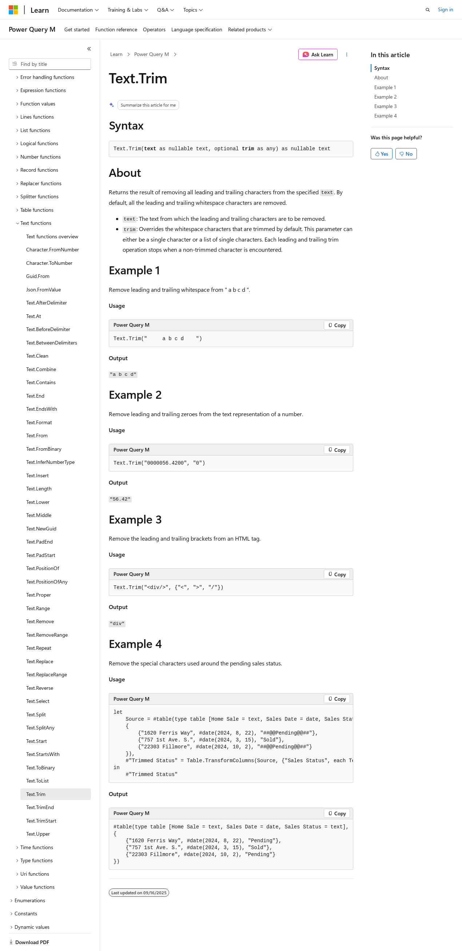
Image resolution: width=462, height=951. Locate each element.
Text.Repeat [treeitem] (38, 622)
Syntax (382, 67)
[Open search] (428, 9)
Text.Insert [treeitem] (37, 450)
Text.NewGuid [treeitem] (41, 503)
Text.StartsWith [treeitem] (43, 728)
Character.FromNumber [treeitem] (52, 224)
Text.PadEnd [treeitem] (39, 516)
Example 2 (385, 96)
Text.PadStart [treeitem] (40, 529)
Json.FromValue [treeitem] (43, 264)
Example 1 (385, 87)
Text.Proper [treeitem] (38, 569)
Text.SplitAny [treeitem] (40, 702)
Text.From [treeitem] (37, 410)
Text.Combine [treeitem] (41, 344)
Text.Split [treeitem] (36, 689)
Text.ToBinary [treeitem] (40, 742)
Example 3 (385, 106)
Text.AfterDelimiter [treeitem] (46, 277)
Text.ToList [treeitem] (37, 755)
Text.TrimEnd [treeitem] (40, 782)
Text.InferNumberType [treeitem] (50, 436)
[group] (231, 744)
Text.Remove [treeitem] (40, 596)
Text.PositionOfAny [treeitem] (47, 556)
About (381, 77)
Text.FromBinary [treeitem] (43, 423)
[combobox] (50, 64)
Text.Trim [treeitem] (35, 768)
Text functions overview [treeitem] (52, 211)
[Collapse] (89, 48)
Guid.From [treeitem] (37, 250)
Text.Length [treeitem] (39, 463)
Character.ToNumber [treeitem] (49, 237)
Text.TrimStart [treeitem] (41, 795)
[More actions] (346, 54)
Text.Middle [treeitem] (38, 489)
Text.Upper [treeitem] (38, 808)
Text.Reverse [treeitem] (39, 662)
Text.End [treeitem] (35, 370)
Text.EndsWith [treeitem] (41, 383)
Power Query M (151, 54)
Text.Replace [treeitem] (39, 636)
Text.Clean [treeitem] (37, 330)
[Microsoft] (13, 10)
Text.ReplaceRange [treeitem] (46, 649)
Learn (116, 54)
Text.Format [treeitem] (39, 397)
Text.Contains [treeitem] (41, 357)
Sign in (445, 9)
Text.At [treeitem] (33, 290)
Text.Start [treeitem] (36, 715)
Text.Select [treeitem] (37, 675)
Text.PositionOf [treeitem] (42, 543)
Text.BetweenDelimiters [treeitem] (51, 317)
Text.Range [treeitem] (38, 583)
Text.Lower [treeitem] (37, 476)
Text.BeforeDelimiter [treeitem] (48, 304)
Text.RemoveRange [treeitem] (47, 609)
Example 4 (385, 115)
